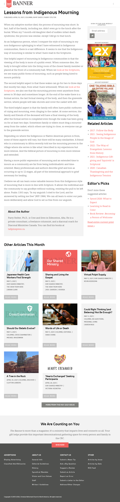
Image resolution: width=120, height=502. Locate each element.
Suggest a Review (67, 468)
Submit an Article (67, 472)
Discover (30, 380)
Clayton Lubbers (14, 383)
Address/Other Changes (70, 485)
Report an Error (66, 476)
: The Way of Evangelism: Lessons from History (101, 149)
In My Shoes (38, 17)
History (35, 468)
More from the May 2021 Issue (60, 405)
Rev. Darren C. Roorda (55, 290)
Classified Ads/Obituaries (15, 464)
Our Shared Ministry (103, 278)
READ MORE (11, 297)
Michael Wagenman (15, 338)
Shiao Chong (50, 335)
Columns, (29, 17)
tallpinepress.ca (16, 229)
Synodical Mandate (40, 472)
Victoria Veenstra (53, 388)
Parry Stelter (50, 17)
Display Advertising (12, 460)
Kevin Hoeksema (90, 281)
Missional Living (90, 322)
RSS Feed (92, 468)
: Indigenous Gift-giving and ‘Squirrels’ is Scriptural (102, 161)
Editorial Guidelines (40, 464)
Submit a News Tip (68, 460)
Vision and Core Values (42, 476)
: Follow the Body (101, 131)
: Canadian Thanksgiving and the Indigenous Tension (101, 172)
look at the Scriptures (68, 70)
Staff (34, 480)
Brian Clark (12, 290)
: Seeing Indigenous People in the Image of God (103, 138)
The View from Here (15, 287)
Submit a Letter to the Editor (72, 480)
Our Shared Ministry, (15, 284)
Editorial (67, 332)
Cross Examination (22, 335)
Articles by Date (95, 464)
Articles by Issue (95, 460)
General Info (37, 460)
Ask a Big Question (68, 464)
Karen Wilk (89, 325)
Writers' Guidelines (40, 485)
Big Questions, (98, 319)
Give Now (60, 445)
